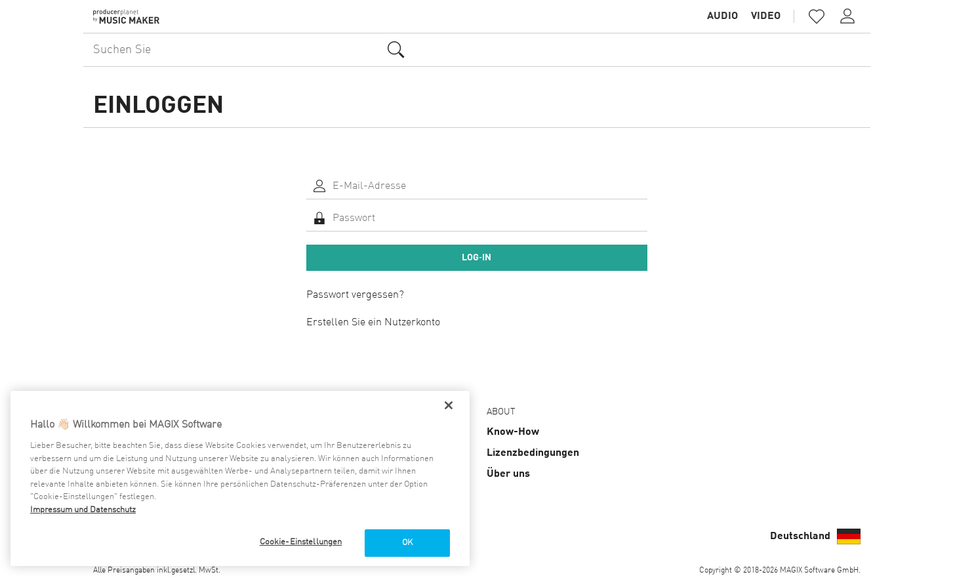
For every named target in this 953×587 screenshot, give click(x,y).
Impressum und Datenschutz (83, 510)
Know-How (513, 432)
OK (407, 542)
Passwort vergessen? (355, 295)
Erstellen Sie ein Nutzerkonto (373, 322)
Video (766, 16)
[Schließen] (448, 405)
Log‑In (476, 257)
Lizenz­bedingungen (533, 453)
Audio (722, 16)
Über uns (508, 474)
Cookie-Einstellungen (301, 542)
